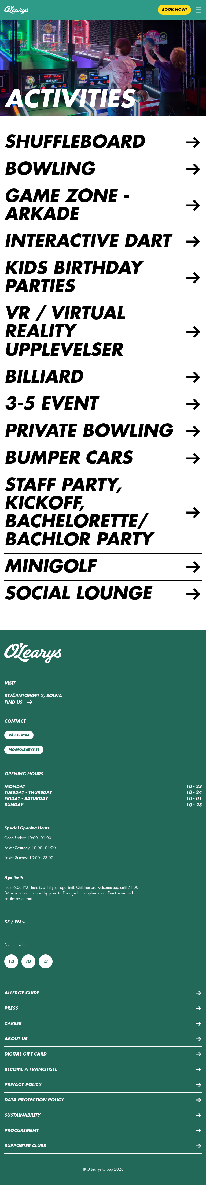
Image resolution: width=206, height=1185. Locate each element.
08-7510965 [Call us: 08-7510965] (19, 735)
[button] (198, 10)
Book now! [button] (174, 9)
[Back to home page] (16, 10)
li (45, 961)
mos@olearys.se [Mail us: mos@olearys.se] (24, 749)
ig (28, 961)
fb (11, 961)
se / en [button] (15, 922)
